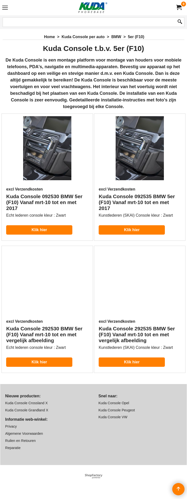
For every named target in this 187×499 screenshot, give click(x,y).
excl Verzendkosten (24, 189)
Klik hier (39, 230)
